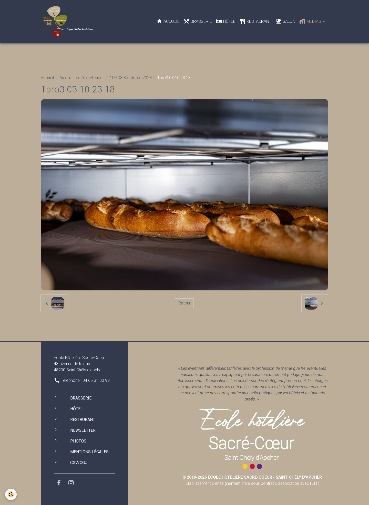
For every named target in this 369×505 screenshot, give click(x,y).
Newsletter (83, 430)
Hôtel (225, 21)
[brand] (69, 21)
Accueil (167, 21)
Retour (184, 303)
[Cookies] (11, 494)
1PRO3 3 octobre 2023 (131, 77)
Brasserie (197, 21)
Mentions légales (89, 451)
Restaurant (255, 21)
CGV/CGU (78, 462)
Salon (285, 21)
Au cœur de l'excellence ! (81, 77)
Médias (310, 21)
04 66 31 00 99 (96, 380)
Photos (78, 441)
